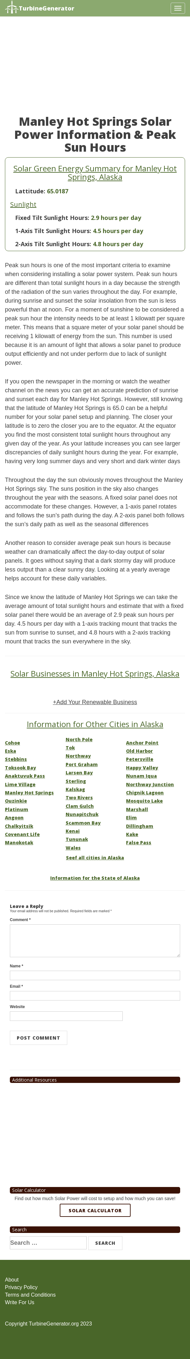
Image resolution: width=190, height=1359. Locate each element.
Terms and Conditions (30, 1295)
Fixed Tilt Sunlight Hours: (52, 218)
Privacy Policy (21, 1287)
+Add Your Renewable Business (95, 702)
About (12, 1280)
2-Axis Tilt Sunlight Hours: (53, 244)
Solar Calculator (95, 1210)
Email (16, 986)
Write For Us (19, 1302)
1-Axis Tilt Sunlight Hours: (53, 231)
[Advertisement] (95, 69)
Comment (20, 919)
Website (17, 1006)
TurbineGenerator (39, 7)
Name (16, 966)
